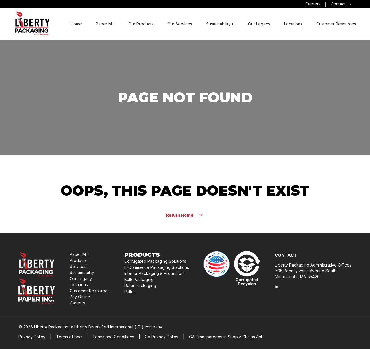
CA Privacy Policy (161, 336)
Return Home (185, 215)
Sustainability (218, 23)
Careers (313, 3)
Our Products (140, 23)
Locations (293, 23)
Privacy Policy (31, 336)
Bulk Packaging (139, 279)
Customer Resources (336, 23)
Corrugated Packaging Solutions (155, 261)
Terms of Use (69, 336)
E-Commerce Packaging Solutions (156, 267)
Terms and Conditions (113, 336)
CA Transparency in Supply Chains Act (225, 336)
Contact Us (341, 3)
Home (76, 23)
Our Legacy (259, 23)
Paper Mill (105, 23)
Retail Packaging (140, 285)
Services (78, 266)
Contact (286, 255)
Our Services (179, 23)
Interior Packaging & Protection (154, 273)
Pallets (130, 291)
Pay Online (80, 296)
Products (78, 260)
